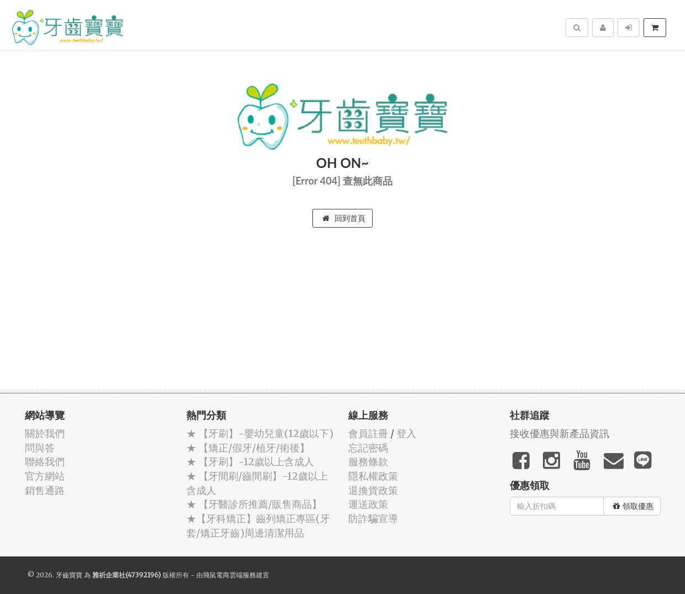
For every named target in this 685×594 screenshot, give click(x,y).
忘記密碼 (368, 447)
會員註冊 (368, 433)
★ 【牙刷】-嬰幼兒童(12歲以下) (259, 433)
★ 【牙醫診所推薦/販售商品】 (254, 504)
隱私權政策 (373, 476)
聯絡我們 (45, 461)
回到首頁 (343, 218)
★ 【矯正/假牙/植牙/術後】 (248, 447)
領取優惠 (633, 506)
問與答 (40, 447)
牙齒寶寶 (69, 575)
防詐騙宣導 (373, 518)
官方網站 (45, 476)
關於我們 (45, 433)
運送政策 (368, 504)
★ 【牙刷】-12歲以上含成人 (250, 461)
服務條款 (368, 461)
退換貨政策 (373, 490)
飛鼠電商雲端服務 (229, 575)
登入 (406, 433)
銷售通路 (45, 490)
